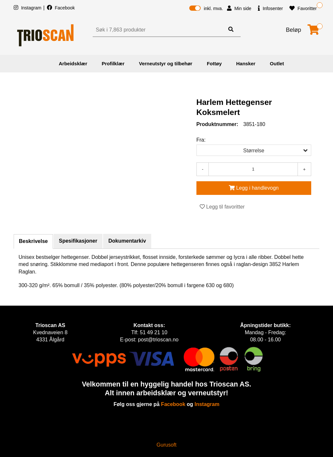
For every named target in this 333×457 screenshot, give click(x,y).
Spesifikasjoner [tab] (78, 241)
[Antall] (253, 169)
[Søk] (159, 29)
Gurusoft (166, 445)
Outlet (277, 63)
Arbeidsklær (73, 63)
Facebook (61, 7)
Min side (239, 8)
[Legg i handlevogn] (253, 188)
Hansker (245, 63)
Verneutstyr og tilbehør (165, 63)
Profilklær (113, 63)
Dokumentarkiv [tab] (127, 241)
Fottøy (214, 63)
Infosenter (270, 8)
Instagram (28, 7)
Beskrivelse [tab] (33, 241)
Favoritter (303, 8)
